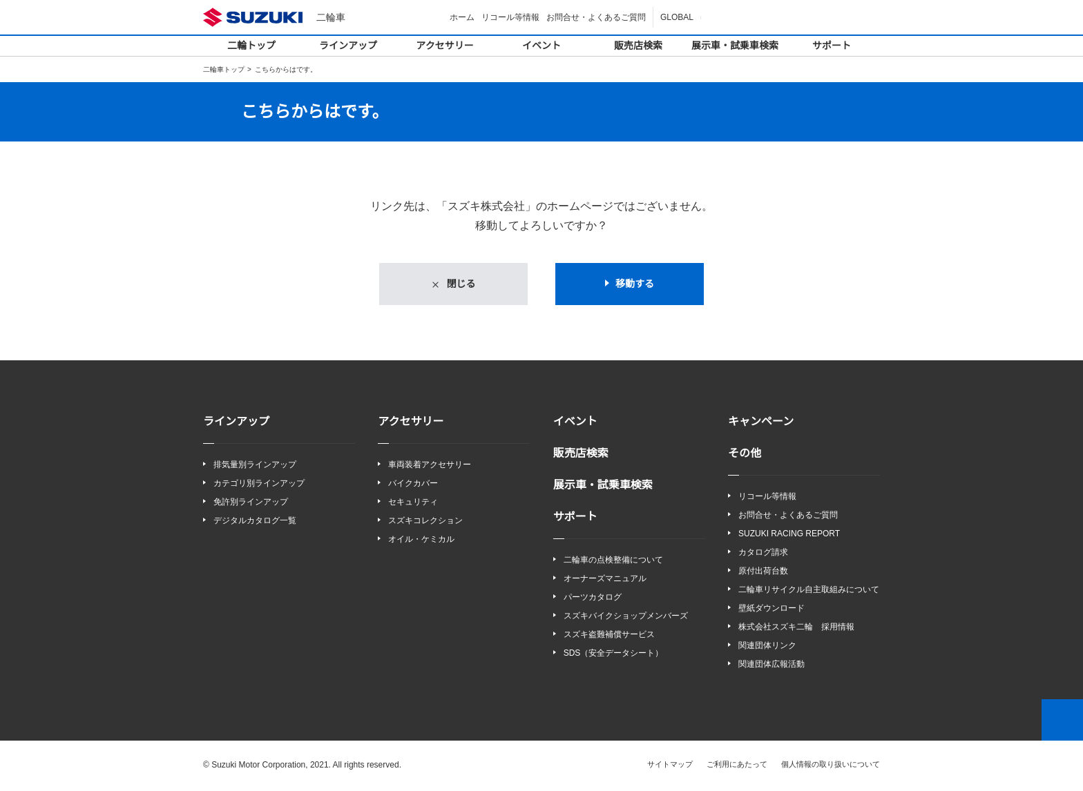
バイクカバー (413, 483)
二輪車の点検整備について (613, 560)
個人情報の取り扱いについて (830, 765)
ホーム (464, 17)
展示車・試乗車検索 (734, 45)
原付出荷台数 (763, 572)
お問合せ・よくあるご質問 (598, 17)
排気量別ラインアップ (254, 465)
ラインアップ (348, 45)
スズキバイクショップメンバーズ (625, 616)
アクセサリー (445, 45)
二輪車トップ (224, 69)
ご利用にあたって (737, 765)
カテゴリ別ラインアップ (259, 483)
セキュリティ (412, 502)
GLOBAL (677, 17)
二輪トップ (251, 45)
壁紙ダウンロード (771, 609)
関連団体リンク (767, 647)
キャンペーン (761, 421)
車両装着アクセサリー (429, 465)
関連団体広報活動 (771, 666)
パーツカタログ (593, 597)
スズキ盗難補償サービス (609, 635)
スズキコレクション (425, 521)
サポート (831, 45)
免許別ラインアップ (250, 502)
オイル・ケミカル (421, 540)
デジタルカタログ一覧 (254, 521)
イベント (541, 45)
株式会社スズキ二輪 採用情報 (796, 628)
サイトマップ (670, 765)
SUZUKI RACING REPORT (785, 534)
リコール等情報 (512, 17)
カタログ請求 (763, 552)
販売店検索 (638, 45)
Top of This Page (1062, 721)
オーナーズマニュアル (605, 579)
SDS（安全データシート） (613, 654)
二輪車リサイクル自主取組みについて (808, 590)
